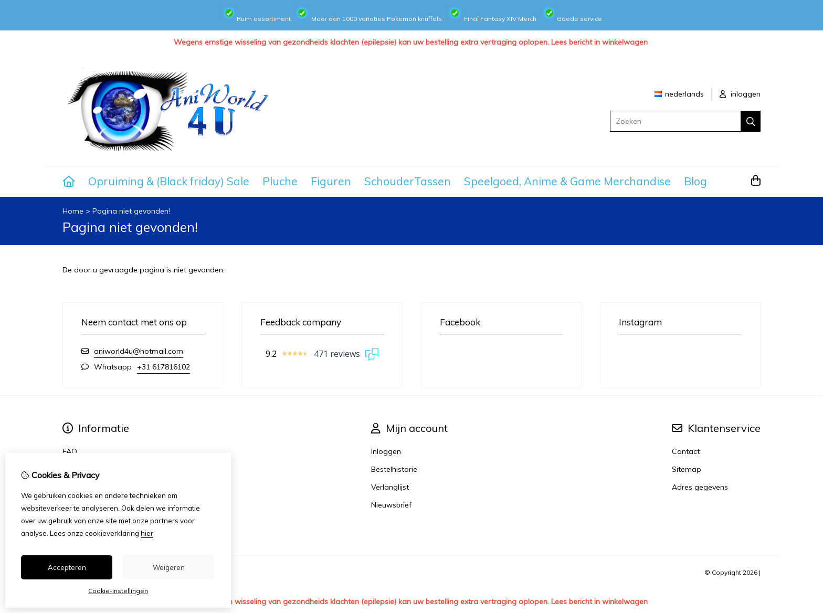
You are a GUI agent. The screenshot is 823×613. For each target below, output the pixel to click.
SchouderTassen (407, 181)
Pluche (280, 181)
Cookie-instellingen (118, 591)
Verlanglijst (390, 487)
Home (72, 211)
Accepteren (67, 567)
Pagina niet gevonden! (131, 211)
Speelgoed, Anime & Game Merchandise (567, 181)
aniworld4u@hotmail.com (138, 351)
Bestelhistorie (394, 469)
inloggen (740, 94)
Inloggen (386, 451)
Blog (695, 181)
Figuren (331, 181)
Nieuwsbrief (391, 505)
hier (147, 533)
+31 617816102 (163, 367)
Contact (686, 451)
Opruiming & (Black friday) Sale (168, 181)
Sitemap (686, 469)
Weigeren (169, 567)
